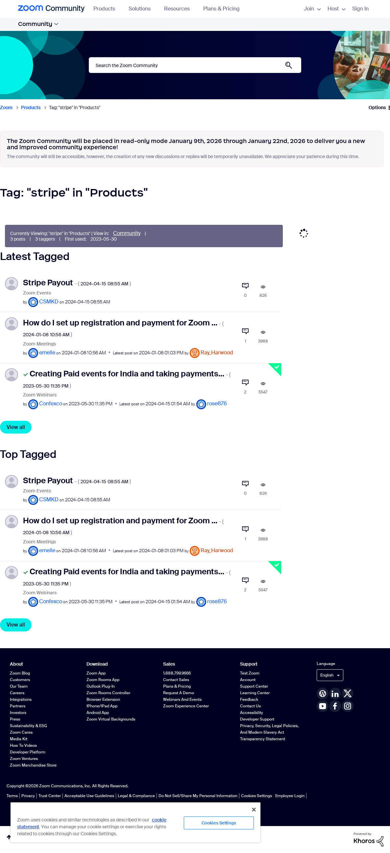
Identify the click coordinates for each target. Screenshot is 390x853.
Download (97, 664)
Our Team (19, 686)
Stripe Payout (77, 282)
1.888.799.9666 (177, 673)
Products (107, 8)
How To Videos (23, 745)
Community (38, 24)
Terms (12, 795)
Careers (17, 693)
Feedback (249, 699)
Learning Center (255, 693)
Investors (18, 712)
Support (248, 664)
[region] (135, 822)
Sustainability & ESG (28, 725)
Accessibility (251, 712)
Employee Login (290, 795)
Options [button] (377, 107)
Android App (97, 712)
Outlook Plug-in (100, 686)
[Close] (254, 810)
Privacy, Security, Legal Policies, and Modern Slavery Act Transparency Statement (269, 732)
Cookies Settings (256, 795)
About (16, 664)
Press (15, 719)
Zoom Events (37, 293)
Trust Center (49, 795)
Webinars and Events (182, 699)
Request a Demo (178, 693)
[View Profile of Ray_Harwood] (217, 352)
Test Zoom (249, 673)
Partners (17, 706)
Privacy (28, 795)
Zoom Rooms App (102, 679)
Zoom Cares (21, 732)
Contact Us (250, 706)
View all (16, 427)
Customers (20, 679)
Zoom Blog (20, 673)
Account (248, 679)
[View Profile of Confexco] (50, 403)
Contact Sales (176, 679)
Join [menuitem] (312, 9)
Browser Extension (103, 699)
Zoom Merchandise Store (33, 765)
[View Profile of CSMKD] (49, 301)
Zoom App (96, 673)
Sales (169, 664)
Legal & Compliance (136, 795)
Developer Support (257, 719)
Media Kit (18, 739)
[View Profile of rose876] (217, 403)
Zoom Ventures (24, 758)
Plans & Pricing (221, 8)
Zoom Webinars (40, 395)
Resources (180, 8)
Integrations (21, 699)
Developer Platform (27, 752)
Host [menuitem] (337, 9)
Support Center (254, 686)
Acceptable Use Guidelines (89, 795)
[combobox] (195, 65)
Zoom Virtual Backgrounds (110, 719)
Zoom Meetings (39, 344)
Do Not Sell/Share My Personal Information (197, 795)
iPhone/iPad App (101, 706)
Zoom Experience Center (186, 706)
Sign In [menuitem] (360, 9)
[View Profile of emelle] (47, 352)
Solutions (143, 8)
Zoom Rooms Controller (108, 693)
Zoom (6, 107)
